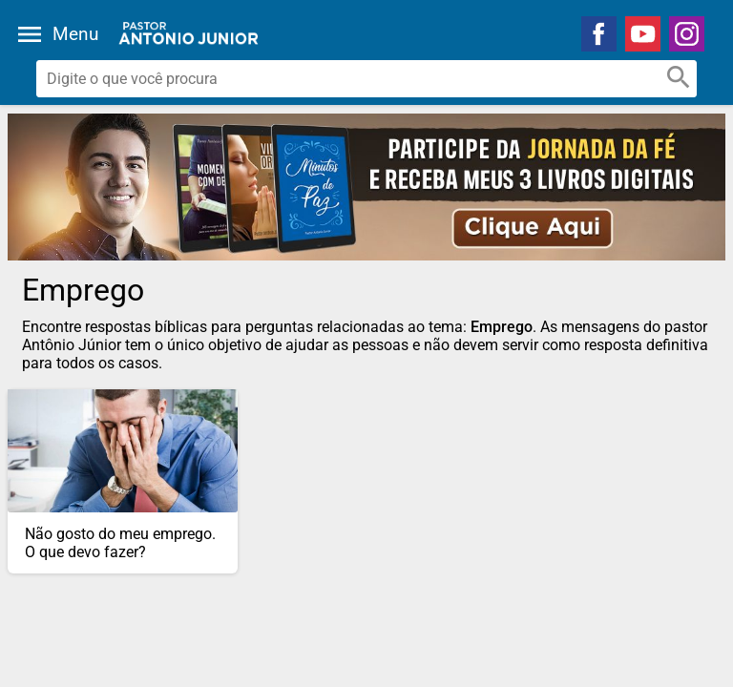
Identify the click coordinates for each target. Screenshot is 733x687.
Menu (75, 34)
